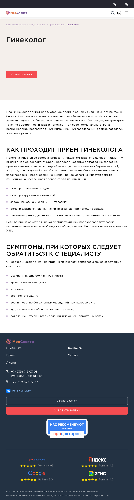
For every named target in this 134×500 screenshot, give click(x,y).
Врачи (10, 355)
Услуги (73, 355)
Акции (11, 362)
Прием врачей (57, 25)
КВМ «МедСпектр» (16, 25)
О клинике (14, 348)
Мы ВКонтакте (18, 391)
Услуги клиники (37, 25)
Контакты (75, 348)
